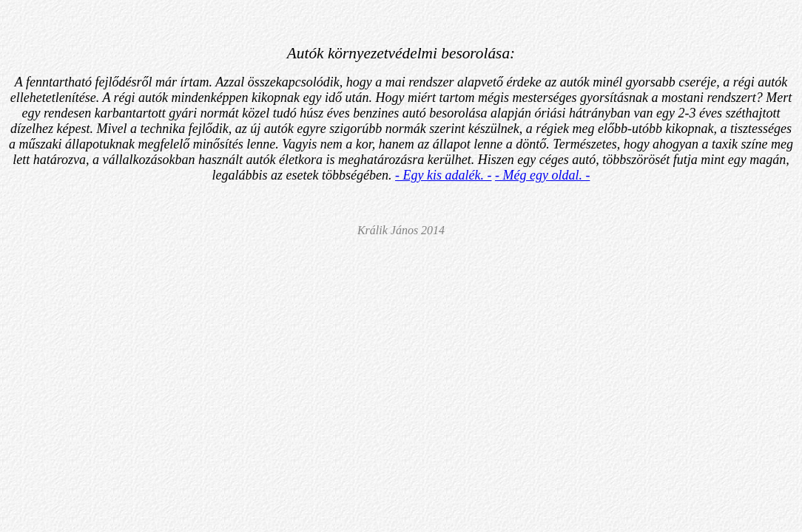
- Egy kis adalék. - (443, 175)
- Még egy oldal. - (542, 175)
